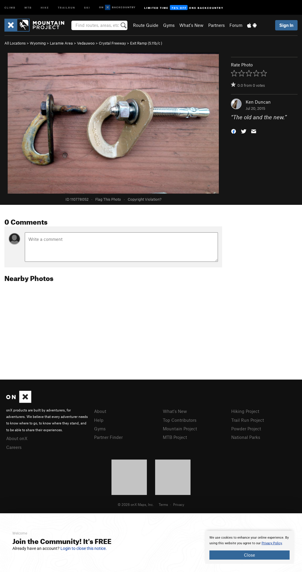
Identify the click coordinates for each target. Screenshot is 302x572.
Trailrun (66, 7)
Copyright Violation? (144, 199)
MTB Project (175, 437)
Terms (163, 504)
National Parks (245, 437)
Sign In (286, 25)
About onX (16, 438)
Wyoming (38, 43)
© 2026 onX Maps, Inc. (136, 504)
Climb (10, 7)
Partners (216, 25)
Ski (87, 7)
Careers (14, 447)
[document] (249, 547)
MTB (28, 7)
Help (99, 420)
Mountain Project (180, 428)
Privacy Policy (272, 543)
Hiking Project (245, 411)
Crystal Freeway (112, 43)
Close (249, 555)
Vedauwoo (86, 43)
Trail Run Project (247, 420)
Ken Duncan (258, 101)
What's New (191, 25)
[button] (233, 131)
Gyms (169, 25)
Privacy (178, 504)
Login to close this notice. (83, 548)
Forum (235, 25)
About (100, 411)
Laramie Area (61, 43)
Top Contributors (179, 420)
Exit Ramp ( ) (146, 43)
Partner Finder (108, 437)
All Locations (15, 43)
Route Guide (145, 25)
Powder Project (246, 428)
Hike (45, 7)
